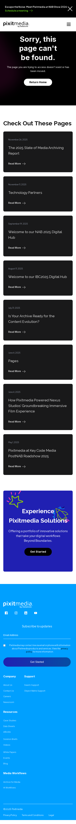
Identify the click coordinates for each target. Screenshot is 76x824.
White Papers (9, 752)
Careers (7, 696)
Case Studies (9, 720)
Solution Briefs (10, 739)
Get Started (38, 551)
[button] (17, 163)
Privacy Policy (10, 815)
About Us (7, 685)
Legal (51, 815)
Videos (6, 745)
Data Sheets (9, 726)
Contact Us (8, 691)
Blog (5, 763)
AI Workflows (9, 788)
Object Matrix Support (34, 691)
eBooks (7, 732)
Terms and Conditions (33, 815)
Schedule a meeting (16, 10)
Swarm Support (31, 685)
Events (6, 758)
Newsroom (8, 702)
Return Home (38, 82)
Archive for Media (11, 782)
